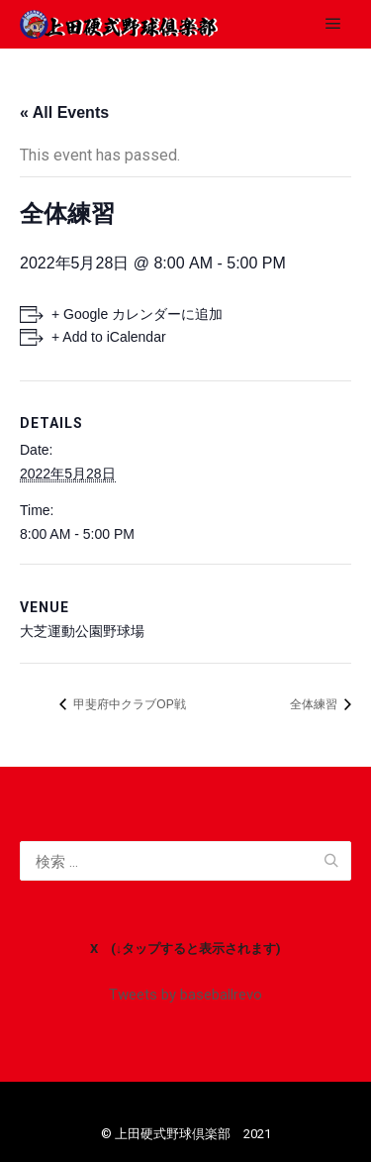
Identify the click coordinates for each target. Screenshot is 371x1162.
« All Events (64, 112)
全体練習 (315, 704)
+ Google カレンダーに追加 (137, 314)
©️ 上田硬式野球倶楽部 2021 (186, 1133)
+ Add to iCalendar (108, 337)
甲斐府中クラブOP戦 (128, 704)
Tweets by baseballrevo (185, 995)
